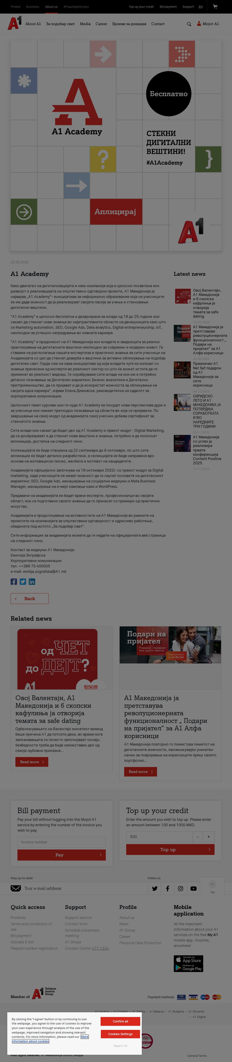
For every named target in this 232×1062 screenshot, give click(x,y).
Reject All (120, 1046)
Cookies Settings (120, 1034)
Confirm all (120, 1021)
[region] (74, 1033)
